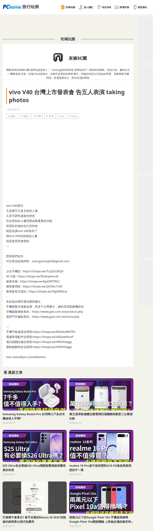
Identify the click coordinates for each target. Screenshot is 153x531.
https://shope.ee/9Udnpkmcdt (38, 276)
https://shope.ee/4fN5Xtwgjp (52, 342)
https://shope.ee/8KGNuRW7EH (54, 332)
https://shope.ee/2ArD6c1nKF (43, 286)
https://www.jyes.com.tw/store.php (55, 317)
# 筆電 (50, 116)
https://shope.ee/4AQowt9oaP (53, 337)
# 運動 (11, 116)
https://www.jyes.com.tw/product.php (57, 312)
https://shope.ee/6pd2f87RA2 (40, 281)
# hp (61, 116)
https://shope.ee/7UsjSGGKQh (43, 271)
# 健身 (24, 116)
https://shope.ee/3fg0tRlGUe (48, 291)
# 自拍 (73, 116)
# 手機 (37, 116)
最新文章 (15, 372)
